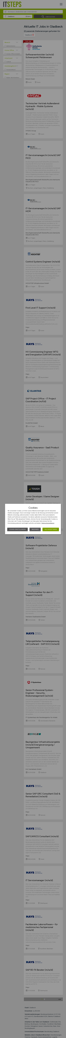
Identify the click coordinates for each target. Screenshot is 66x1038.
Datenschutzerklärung (47, 523)
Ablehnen (35, 529)
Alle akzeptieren (51, 529)
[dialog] (33, 519)
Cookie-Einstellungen (17, 529)
